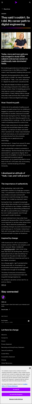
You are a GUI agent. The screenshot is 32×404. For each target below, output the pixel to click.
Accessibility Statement (8, 357)
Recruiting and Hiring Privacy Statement (12, 347)
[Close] (30, 368)
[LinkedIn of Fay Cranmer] (29, 321)
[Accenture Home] (16, 2)
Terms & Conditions (7, 350)
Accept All (16, 389)
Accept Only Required (16, 394)
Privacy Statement (6, 344)
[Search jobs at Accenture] (5, 309)
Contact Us (4, 338)
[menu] (2, 2)
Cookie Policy (5, 353)
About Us (4, 334)
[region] (16, 385)
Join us (3, 285)
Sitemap (3, 360)
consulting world (9, 249)
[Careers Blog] (5, 9)
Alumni (3, 341)
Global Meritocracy (6, 363)
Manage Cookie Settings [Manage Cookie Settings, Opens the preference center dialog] (16, 399)
